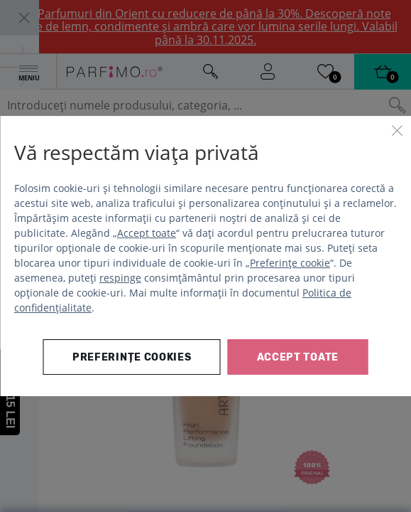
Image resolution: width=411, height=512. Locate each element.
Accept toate (146, 233)
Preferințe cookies (132, 357)
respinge (120, 277)
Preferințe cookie (290, 263)
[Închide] (397, 130)
